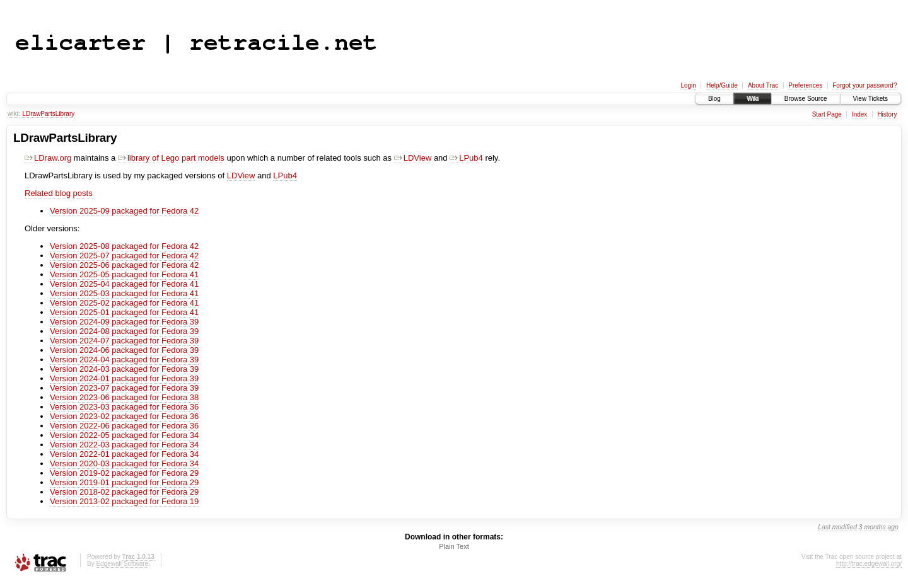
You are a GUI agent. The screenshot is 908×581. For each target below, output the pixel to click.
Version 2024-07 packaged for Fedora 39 (124, 340)
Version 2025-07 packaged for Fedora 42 (124, 255)
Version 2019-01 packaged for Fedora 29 (124, 482)
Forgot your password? (864, 85)
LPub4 (466, 158)
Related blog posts (59, 193)
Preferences (805, 85)
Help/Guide (722, 85)
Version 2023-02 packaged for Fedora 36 (124, 416)
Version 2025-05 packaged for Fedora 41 (124, 274)
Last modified (837, 527)
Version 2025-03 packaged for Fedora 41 (124, 293)
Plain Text (454, 546)
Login (688, 85)
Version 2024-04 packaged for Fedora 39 (124, 359)
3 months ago (879, 527)
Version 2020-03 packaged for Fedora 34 (124, 463)
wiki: (14, 113)
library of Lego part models (171, 158)
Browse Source (805, 98)
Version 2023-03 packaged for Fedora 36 (124, 406)
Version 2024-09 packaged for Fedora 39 (124, 321)
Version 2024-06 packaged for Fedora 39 (124, 350)
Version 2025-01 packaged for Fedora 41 (124, 312)
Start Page (827, 114)
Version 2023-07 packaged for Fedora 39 (124, 388)
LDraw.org (48, 158)
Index (859, 114)
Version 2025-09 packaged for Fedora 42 (124, 211)
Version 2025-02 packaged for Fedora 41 (124, 303)
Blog (714, 98)
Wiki (753, 98)
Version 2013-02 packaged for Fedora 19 (124, 501)
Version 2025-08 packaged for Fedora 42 (124, 246)
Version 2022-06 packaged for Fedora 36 (124, 425)
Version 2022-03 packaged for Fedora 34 (124, 444)
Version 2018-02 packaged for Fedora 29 (124, 492)
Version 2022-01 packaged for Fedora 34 (124, 454)
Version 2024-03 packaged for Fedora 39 (124, 369)
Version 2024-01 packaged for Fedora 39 (124, 378)
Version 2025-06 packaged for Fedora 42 (124, 265)
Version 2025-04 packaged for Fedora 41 (124, 284)
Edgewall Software (122, 563)
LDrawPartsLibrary (48, 113)
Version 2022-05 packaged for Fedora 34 (124, 435)
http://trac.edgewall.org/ (869, 563)
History (887, 114)
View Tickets (870, 98)
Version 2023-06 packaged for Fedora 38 (124, 397)
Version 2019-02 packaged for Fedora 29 (124, 473)
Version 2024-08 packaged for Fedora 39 (124, 331)
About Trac (763, 85)
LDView (413, 158)
